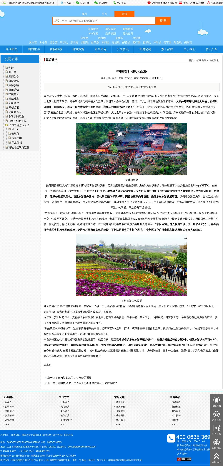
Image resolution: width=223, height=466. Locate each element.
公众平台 (84, 2)
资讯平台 (212, 49)
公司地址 (120, 411)
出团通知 (14, 89)
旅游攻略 (14, 85)
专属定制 (145, 49)
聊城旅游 (128, 29)
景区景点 (100, 49)
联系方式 (68, 434)
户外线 (157, 42)
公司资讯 (123, 49)
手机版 (67, 2)
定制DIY (47, 434)
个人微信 (103, 2)
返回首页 (12, 49)
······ (7, 424)
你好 (11, 67)
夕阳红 (85, 42)
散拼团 (102, 37)
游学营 (54, 42)
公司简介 (9, 406)
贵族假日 (128, 33)
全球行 (15, 133)
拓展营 (188, 42)
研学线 (64, 42)
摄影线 (147, 42)
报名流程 (176, 402)
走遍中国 (16, 138)
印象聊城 (16, 142)
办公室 (12, 71)
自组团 (84, 37)
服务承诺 (176, 411)
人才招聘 (176, 415)
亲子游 (74, 42)
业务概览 (176, 406)
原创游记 (14, 107)
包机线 (116, 42)
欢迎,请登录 (217, 2)
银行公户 (65, 415)
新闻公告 (14, 76)
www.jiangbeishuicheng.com (82, 446)
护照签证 (14, 94)
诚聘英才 (36, 434)
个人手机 (121, 2)
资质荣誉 (9, 415)
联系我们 (176, 420)
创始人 (8, 402)
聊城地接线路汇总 (19, 147)
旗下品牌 (167, 49)
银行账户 (65, 411)
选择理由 (9, 420)
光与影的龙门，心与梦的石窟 (74, 377)
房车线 (167, 42)
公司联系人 (15, 111)
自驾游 (95, 42)
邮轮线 (126, 42)
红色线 (178, 42)
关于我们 (189, 49)
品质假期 (110, 33)
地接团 (137, 37)
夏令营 (33, 42)
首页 (191, 60)
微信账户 (65, 406)
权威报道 (14, 98)
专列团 (105, 42)
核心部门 (120, 420)
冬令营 (43, 42)
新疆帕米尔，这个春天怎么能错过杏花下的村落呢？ (87, 383)
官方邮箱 (120, 406)
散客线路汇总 (16, 116)
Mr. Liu (15, 129)
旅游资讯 (14, 80)
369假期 (93, 33)
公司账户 (14, 103)
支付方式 (57, 434)
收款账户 (65, 402)
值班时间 (120, 402)
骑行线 (136, 42)
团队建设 (9, 411)
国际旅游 (110, 29)
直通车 (119, 37)
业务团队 (120, 415)
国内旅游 (93, 29)
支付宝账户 (66, 420)
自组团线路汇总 (18, 120)
